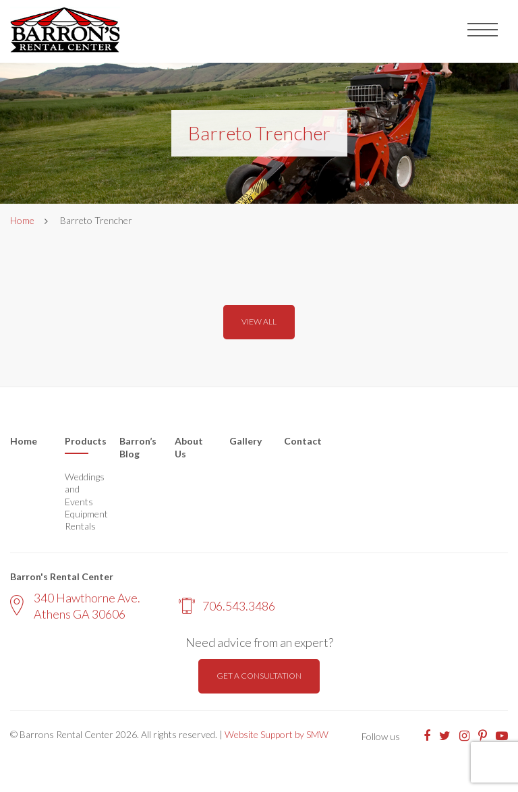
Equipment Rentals (82, 520)
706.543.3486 (227, 606)
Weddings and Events (82, 489)
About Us (189, 447)
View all (259, 321)
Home (22, 220)
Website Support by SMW (276, 734)
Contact (303, 441)
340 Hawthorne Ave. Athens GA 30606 (75, 605)
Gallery (245, 441)
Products (82, 441)
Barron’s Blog (136, 447)
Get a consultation (259, 676)
